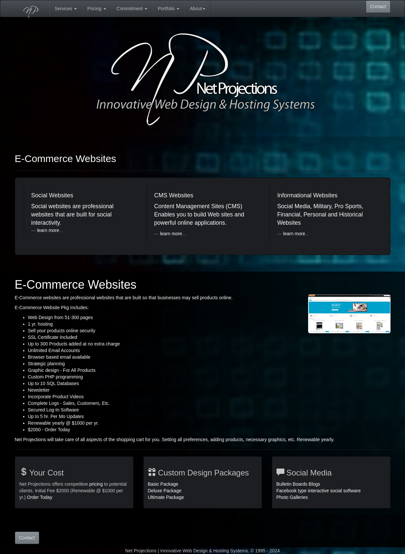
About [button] (197, 8)
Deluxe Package (165, 490)
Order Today (39, 497)
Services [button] (66, 8)
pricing (96, 484)
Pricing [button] (96, 8)
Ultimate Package (166, 497)
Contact (378, 6)
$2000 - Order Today (49, 429)
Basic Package (163, 484)
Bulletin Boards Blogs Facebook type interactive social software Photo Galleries (318, 490)
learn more (48, 230)
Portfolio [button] (168, 8)
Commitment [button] (132, 8)
